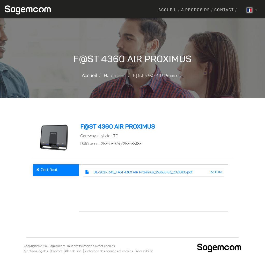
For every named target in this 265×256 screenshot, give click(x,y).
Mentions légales (36, 251)
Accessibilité (144, 251)
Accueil (167, 10)
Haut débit (115, 75)
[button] (53, 137)
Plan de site (73, 251)
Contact (224, 10)
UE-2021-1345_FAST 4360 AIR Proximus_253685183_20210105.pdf (142, 172)
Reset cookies (105, 246)
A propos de (195, 10)
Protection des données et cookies (108, 251)
